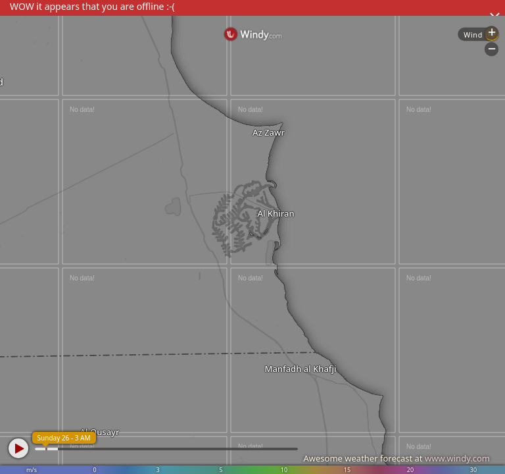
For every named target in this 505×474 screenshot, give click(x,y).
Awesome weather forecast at (396, 458)
